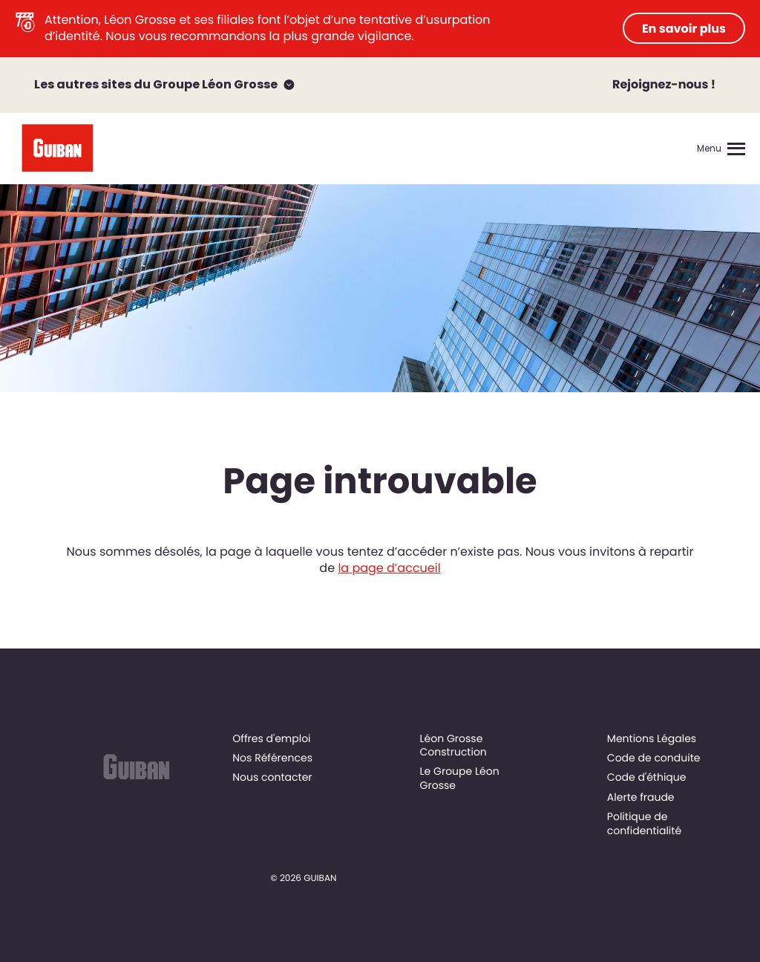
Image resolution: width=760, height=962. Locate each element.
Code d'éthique (647, 777)
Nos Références (272, 757)
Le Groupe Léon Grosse (459, 778)
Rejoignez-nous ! (663, 84)
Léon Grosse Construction (453, 745)
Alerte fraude (641, 797)
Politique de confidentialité (644, 823)
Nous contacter (272, 777)
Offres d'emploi (271, 738)
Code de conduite (654, 757)
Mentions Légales (651, 738)
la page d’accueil (389, 567)
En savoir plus (684, 28)
